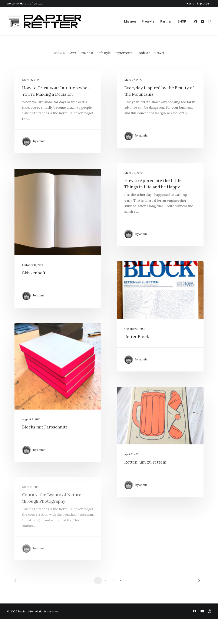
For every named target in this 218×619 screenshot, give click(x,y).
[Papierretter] (44, 21)
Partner (166, 21)
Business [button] (86, 53)
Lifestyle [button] (104, 53)
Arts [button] (73, 53)
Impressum (204, 3)
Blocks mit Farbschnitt (44, 427)
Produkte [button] (143, 53)
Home (190, 3)
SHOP (182, 21)
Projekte (148, 21)
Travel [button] (159, 53)
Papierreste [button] (124, 53)
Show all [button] (60, 53)
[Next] (198, 582)
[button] (196, 21)
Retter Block (136, 336)
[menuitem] (191, 3)
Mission (130, 21)
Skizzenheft (34, 272)
